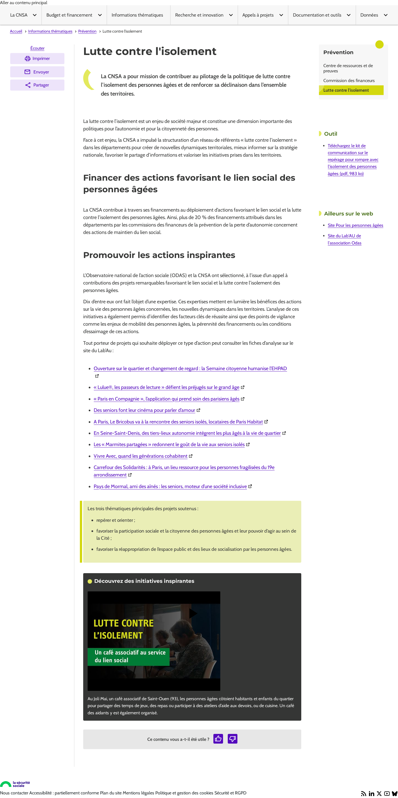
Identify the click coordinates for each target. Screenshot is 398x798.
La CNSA (18, 15)
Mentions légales (139, 793)
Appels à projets (258, 15)
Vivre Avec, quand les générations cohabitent (144, 456)
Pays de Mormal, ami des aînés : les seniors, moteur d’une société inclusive (173, 486)
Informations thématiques (137, 15)
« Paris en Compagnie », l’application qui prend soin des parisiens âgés (170, 399)
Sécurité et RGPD (230, 793)
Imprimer (37, 58)
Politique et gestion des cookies (184, 793)
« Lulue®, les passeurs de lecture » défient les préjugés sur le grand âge (170, 387)
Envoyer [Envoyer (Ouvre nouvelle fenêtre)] (36, 72)
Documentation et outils (317, 15)
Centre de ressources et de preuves (348, 68)
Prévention (87, 31)
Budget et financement (69, 15)
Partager (37, 85)
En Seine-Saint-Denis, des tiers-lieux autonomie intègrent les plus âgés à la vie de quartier (190, 433)
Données (369, 15)
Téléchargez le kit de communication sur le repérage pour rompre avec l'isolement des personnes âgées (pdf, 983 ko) (353, 159)
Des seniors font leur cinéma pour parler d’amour (148, 410)
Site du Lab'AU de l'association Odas (345, 239)
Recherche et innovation (199, 15)
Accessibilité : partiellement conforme (64, 793)
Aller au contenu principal (23, 2)
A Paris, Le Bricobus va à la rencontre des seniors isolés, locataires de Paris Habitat (181, 422)
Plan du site (111, 793)
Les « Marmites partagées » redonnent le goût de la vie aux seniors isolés (172, 444)
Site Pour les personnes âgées (355, 225)
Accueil (16, 31)
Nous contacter (14, 793)
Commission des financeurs (349, 80)
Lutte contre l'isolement (346, 90)
